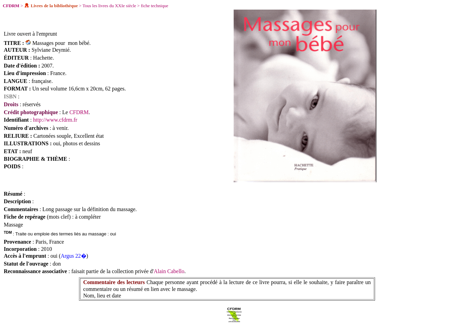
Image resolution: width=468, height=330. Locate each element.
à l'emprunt (44, 34)
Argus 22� (73, 256)
